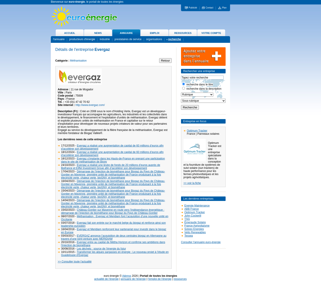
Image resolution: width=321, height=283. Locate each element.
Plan (224, 7)
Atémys (126, 275)
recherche (174, 39)
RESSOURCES (182, 33)
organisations (154, 39)
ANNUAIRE (126, 33)
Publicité (193, 7)
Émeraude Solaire (195, 222)
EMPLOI (154, 33)
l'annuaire (59, 39)
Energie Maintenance (197, 205)
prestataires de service (128, 39)
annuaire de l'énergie (133, 279)
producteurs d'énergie (82, 39)
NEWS (98, 33)
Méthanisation (78, 60)
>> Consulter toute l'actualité (75, 261)
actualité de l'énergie (106, 279)
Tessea (188, 235)
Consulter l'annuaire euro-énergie (201, 242)
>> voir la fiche (192, 183)
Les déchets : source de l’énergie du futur (101, 248)
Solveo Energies (194, 229)
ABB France (191, 209)
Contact (209, 7)
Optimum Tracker (197, 130)
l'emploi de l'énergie (159, 279)
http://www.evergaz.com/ (90, 105)
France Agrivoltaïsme (197, 225)
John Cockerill (192, 215)
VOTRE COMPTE (211, 33)
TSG (187, 219)
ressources (180, 279)
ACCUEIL (69, 33)
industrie (105, 39)
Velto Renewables (195, 232)
